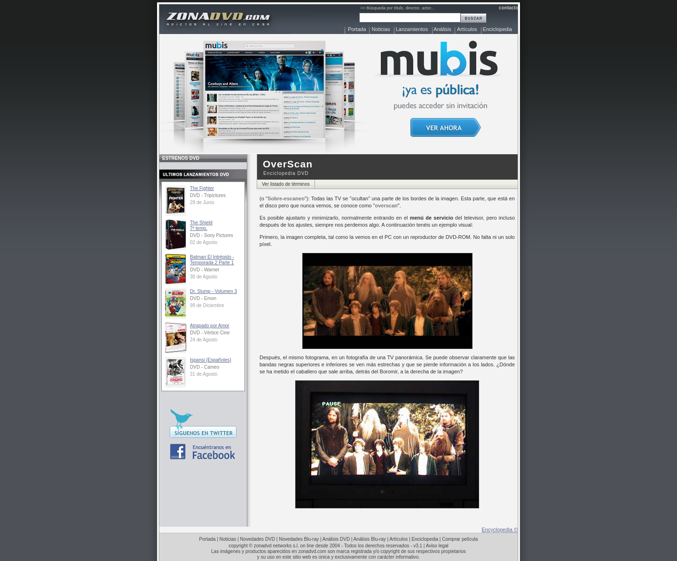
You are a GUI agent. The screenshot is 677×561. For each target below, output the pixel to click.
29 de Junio (202, 202)
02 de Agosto (203, 242)
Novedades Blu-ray (299, 539)
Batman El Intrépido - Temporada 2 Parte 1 (212, 259)
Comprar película (460, 539)
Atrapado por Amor (209, 325)
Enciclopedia (497, 29)
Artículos (467, 29)
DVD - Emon (203, 298)
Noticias (381, 29)
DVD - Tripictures (208, 195)
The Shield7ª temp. (201, 225)
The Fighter (202, 188)
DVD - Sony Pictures (211, 235)
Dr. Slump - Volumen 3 (213, 291)
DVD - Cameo (204, 367)
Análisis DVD (336, 539)
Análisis (442, 29)
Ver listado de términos (286, 184)
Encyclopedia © (499, 529)
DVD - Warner (204, 269)
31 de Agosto (203, 374)
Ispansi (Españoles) (210, 360)
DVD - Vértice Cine (209, 332)
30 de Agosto (203, 276)
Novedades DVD (257, 539)
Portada (357, 29)
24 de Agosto (203, 339)
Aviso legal (437, 545)
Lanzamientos (412, 29)
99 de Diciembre (207, 305)
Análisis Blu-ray (370, 539)
